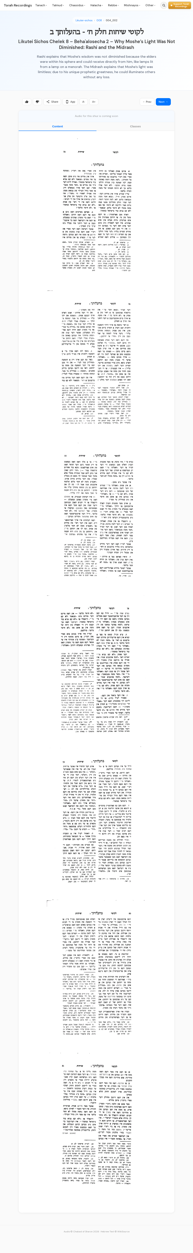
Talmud (58, 5)
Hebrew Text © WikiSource (115, 1231)
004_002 (111, 20)
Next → (163, 101)
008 (99, 20)
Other (150, 5)
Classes (135, 126)
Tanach (41, 5)
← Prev (147, 101)
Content (57, 126)
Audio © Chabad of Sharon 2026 (81, 1231)
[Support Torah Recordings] (179, 5)
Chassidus (77, 5)
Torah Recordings (18, 5)
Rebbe (113, 5)
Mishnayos (132, 5)
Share (52, 101)
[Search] (163, 5)
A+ (94, 101)
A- (83, 101)
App (70, 101)
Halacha (96, 5)
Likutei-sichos (84, 20)
